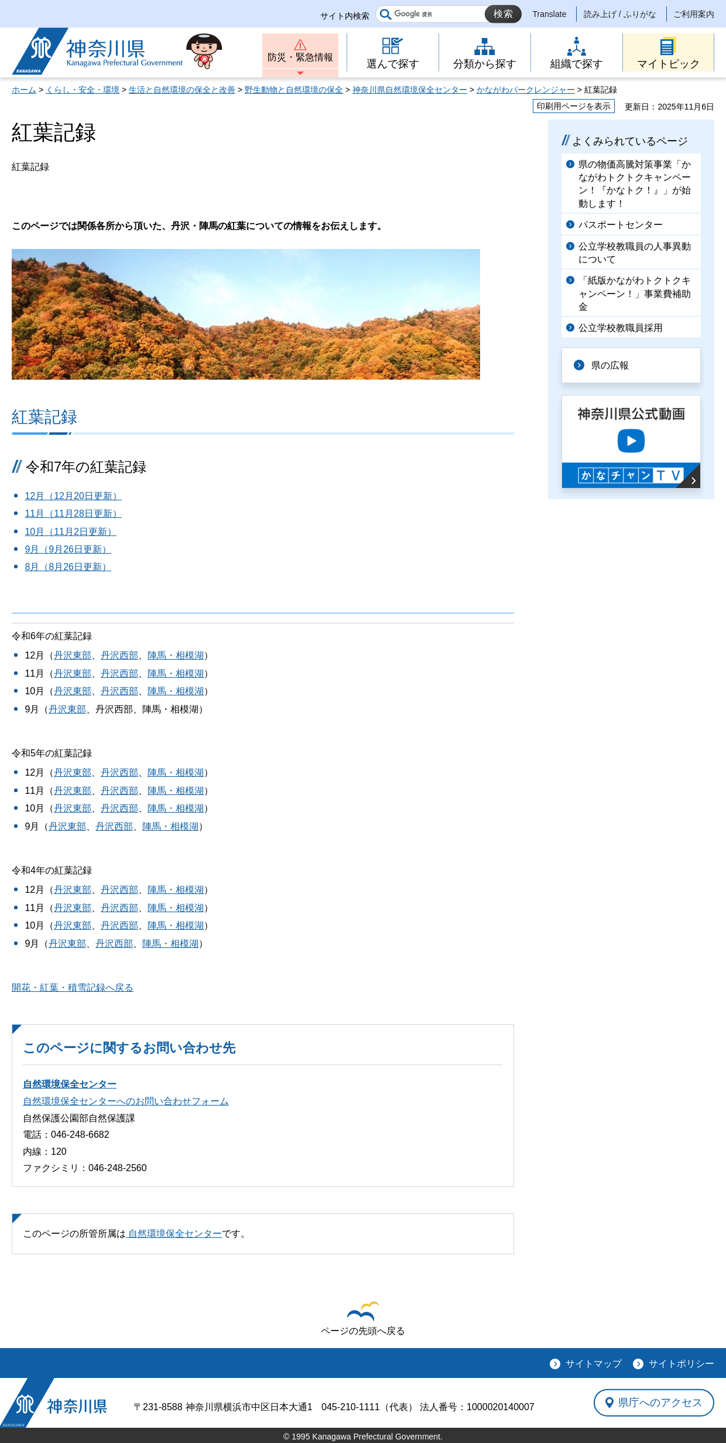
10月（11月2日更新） (71, 532)
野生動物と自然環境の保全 (294, 89)
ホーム (24, 89)
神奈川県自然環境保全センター (409, 89)
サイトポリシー (681, 1364)
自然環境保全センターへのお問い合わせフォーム (126, 1101)
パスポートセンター (620, 225)
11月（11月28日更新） (73, 513)
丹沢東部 (72, 655)
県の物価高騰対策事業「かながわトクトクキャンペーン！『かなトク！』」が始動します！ (634, 184)
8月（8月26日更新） (68, 567)
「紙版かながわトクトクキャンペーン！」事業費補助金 (634, 293)
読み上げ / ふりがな (620, 14)
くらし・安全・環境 (82, 89)
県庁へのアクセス (660, 1402)
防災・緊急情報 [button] (300, 57)
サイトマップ (594, 1364)
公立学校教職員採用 (620, 328)
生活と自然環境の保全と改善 (182, 89)
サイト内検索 (344, 16)
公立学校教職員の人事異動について (634, 252)
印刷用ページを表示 (574, 106)
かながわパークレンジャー (526, 89)
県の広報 (610, 365)
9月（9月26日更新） (68, 549)
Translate (550, 14)
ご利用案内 (693, 14)
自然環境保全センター (70, 1084)
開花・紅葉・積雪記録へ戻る (72, 987)
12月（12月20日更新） (73, 496)
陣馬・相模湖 (176, 655)
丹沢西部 (119, 655)
